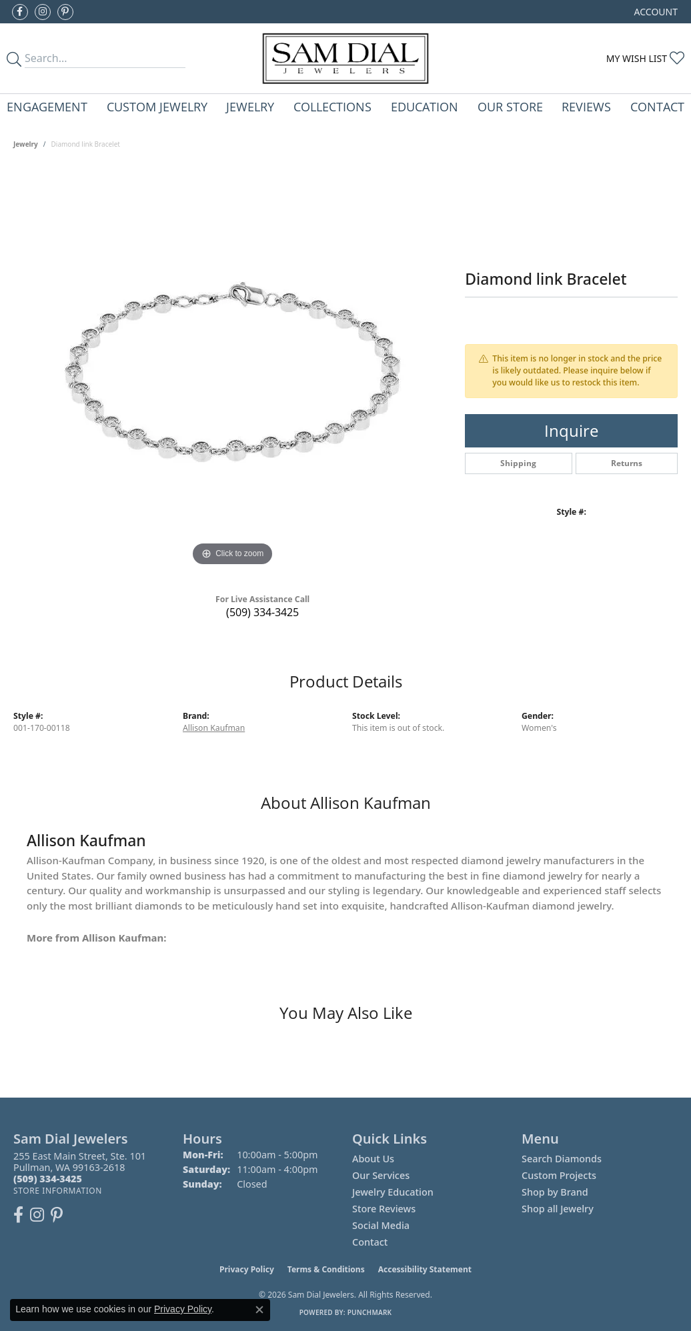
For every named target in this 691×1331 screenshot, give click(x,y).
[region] (233, 369)
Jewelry (250, 106)
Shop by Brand (555, 1192)
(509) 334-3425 (262, 612)
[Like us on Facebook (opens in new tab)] (20, 12)
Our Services (381, 1175)
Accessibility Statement (425, 1269)
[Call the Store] (47, 1178)
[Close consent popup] (259, 1310)
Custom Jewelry (157, 106)
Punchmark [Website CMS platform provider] (370, 1312)
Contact (657, 106)
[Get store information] (57, 1190)
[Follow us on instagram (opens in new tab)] (43, 12)
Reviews (586, 106)
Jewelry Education (393, 1192)
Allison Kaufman (214, 728)
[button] (655, 11)
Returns (626, 463)
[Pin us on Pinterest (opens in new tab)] (65, 12)
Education (424, 106)
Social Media (381, 1225)
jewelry (25, 144)
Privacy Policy (246, 1269)
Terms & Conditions (326, 1269)
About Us (373, 1158)
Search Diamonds (562, 1158)
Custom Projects (559, 1175)
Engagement (47, 106)
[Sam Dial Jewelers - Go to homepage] (345, 58)
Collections (332, 106)
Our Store (510, 106)
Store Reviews (384, 1208)
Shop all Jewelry (558, 1208)
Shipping (518, 463)
